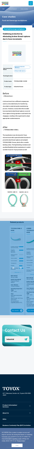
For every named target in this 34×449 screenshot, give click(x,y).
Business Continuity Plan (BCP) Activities (17, 425)
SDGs (4, 419)
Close (17, 445)
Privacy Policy (21, 441)
